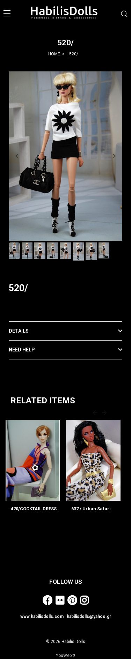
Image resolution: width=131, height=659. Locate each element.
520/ (73, 54)
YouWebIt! (65, 655)
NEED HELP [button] (22, 349)
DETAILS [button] (19, 331)
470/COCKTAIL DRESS (34, 508)
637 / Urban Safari (91, 508)
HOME (54, 54)
